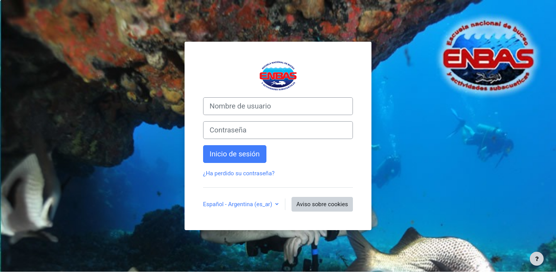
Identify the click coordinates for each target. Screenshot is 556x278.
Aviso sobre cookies (322, 204)
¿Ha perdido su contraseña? (239, 173)
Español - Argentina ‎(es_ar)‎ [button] (238, 204)
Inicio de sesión (235, 154)
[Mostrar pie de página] (537, 259)
